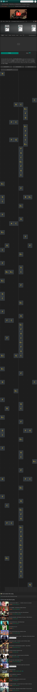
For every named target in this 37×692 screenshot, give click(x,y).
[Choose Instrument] (23, 35)
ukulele (10, 35)
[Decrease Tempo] (1, 21)
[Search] (32, 1)
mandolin (13, 35)
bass (21, 35)
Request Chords (13, 637)
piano (6, 35)
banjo (17, 35)
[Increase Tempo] (9, 21)
